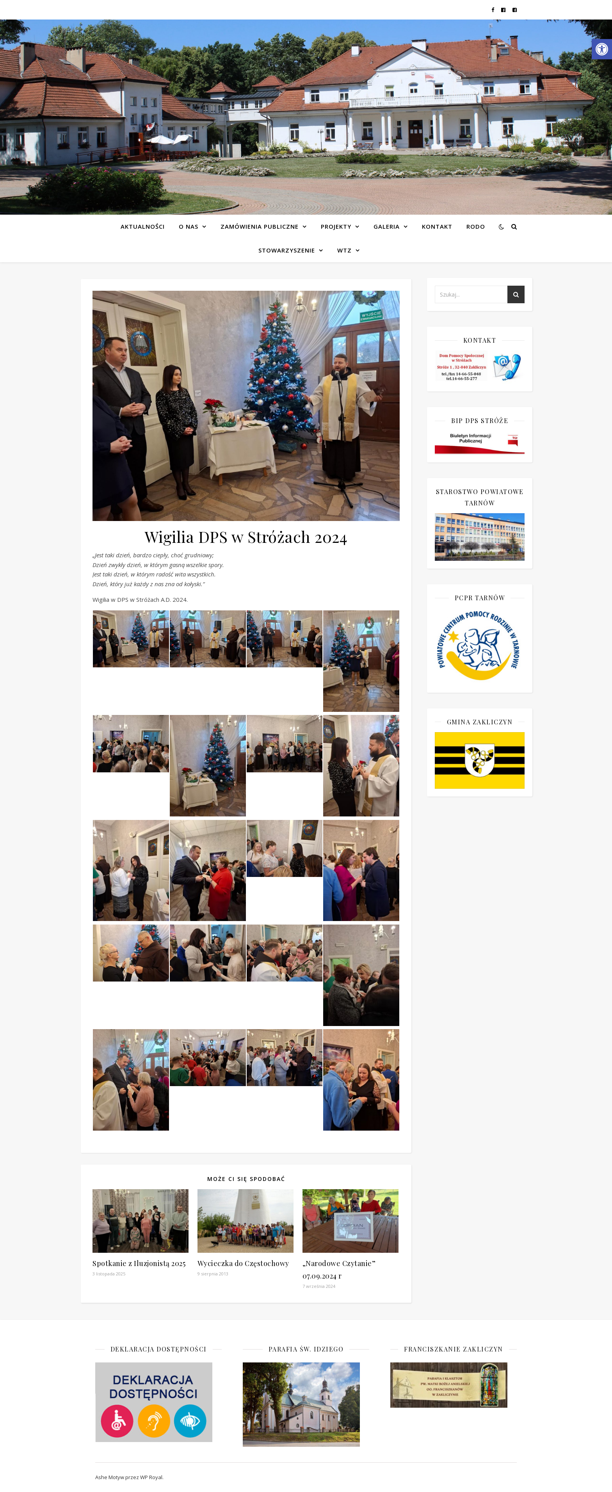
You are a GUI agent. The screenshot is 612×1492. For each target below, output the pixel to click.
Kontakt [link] (437, 226)
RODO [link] (475, 226)
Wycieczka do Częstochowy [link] (243, 1263)
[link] (602, 49)
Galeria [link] (387, 226)
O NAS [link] (188, 226)
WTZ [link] (344, 250)
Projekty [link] (336, 226)
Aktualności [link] (143, 226)
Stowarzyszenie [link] (286, 250)
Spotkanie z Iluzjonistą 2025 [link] (139, 1263)
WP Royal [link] (151, 1477)
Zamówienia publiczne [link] (260, 226)
